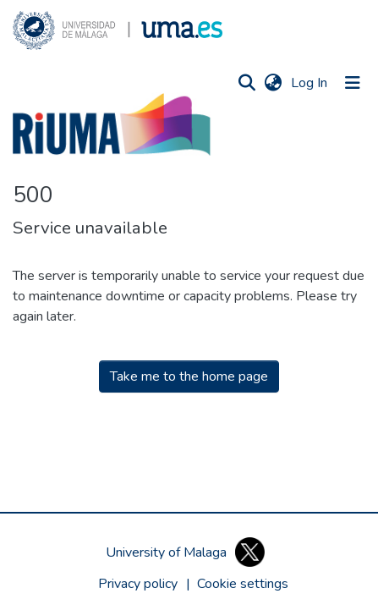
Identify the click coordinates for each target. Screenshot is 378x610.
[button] (117, 30)
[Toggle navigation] (352, 83)
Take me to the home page (189, 376)
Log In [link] (310, 83)
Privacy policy (138, 583)
